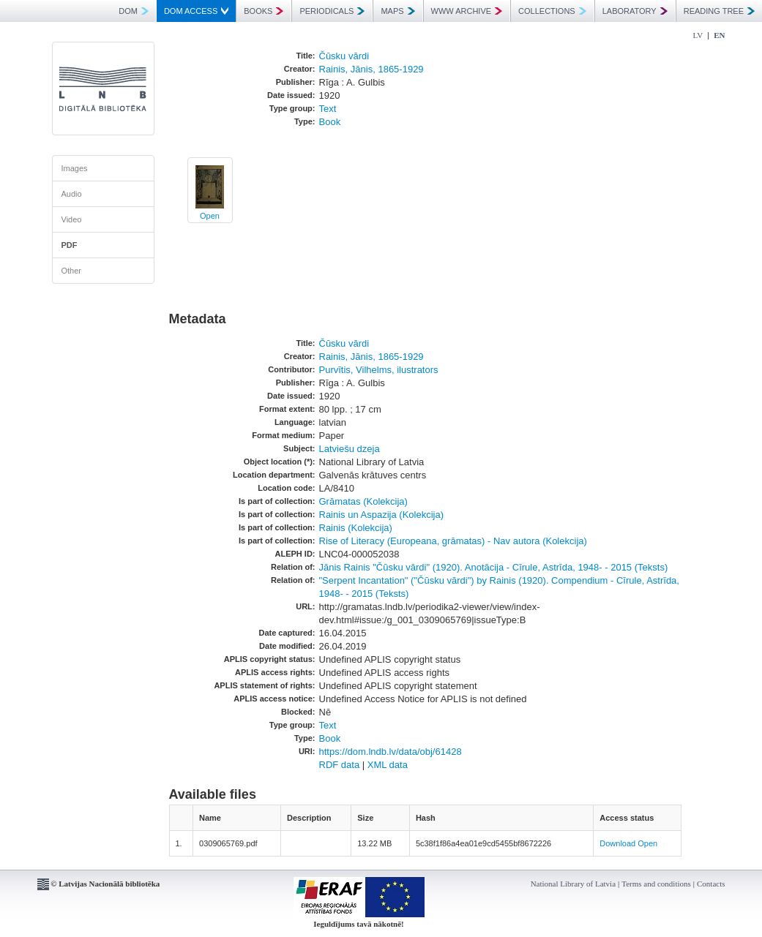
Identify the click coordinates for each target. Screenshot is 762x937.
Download (617, 843)
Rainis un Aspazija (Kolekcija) (381, 514)
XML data (387, 764)
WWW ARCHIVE (467, 11)
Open (210, 215)
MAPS (397, 11)
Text (328, 108)
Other (71, 270)
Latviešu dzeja (349, 448)
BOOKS (263, 11)
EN (719, 35)
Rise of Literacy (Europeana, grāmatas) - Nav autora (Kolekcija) (453, 540)
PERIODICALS (332, 11)
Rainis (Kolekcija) (355, 527)
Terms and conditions (656, 883)
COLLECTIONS (552, 11)
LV (698, 35)
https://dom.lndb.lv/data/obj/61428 (390, 751)
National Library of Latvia (573, 883)
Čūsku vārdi (344, 55)
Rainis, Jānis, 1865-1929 (371, 69)
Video (71, 219)
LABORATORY (635, 11)
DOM (134, 11)
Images (74, 168)
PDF (69, 245)
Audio (71, 193)
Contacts (711, 883)
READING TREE (719, 11)
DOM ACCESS (196, 11)
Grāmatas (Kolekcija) (363, 501)
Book (330, 121)
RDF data (339, 764)
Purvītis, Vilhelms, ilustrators (378, 369)
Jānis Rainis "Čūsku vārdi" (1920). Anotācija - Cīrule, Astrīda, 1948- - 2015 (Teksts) (493, 567)
